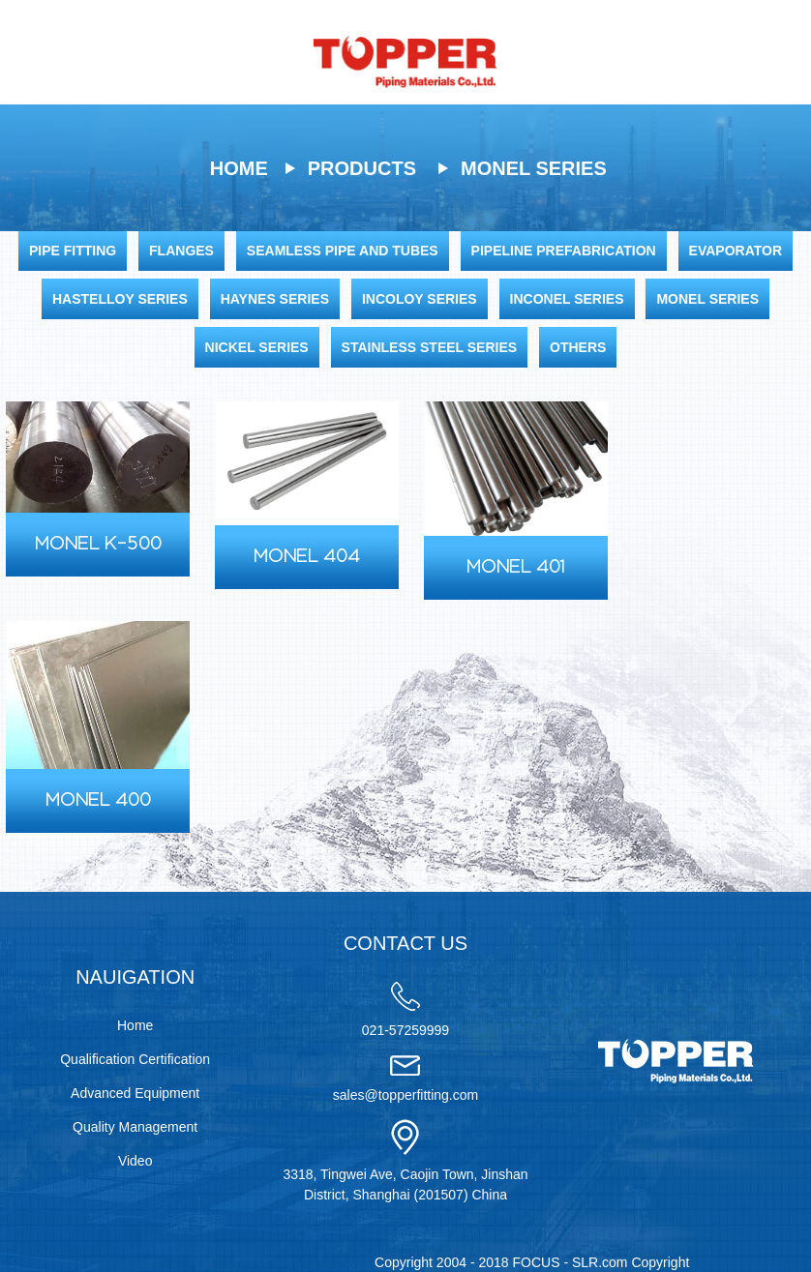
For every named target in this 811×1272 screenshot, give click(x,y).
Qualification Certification (135, 1059)
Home (239, 168)
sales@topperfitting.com (405, 1095)
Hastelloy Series (120, 299)
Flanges (181, 250)
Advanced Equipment (135, 1093)
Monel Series (534, 168)
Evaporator (735, 250)
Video (135, 1160)
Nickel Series (257, 347)
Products (362, 168)
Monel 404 (307, 557)
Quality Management (135, 1127)
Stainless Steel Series (430, 347)
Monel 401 (515, 568)
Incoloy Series (419, 299)
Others (578, 347)
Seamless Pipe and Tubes (342, 250)
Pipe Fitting (72, 250)
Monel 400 (98, 801)
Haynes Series (275, 299)
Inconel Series (567, 299)
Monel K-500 (98, 544)
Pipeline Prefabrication (563, 250)
